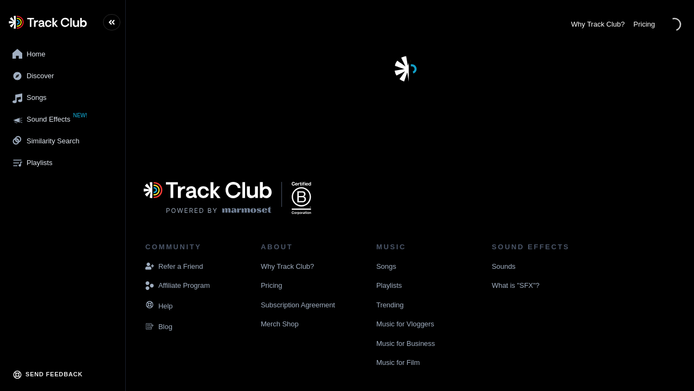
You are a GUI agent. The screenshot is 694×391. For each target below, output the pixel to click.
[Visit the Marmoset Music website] (208, 198)
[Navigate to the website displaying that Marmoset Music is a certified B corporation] (301, 198)
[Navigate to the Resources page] (149, 306)
